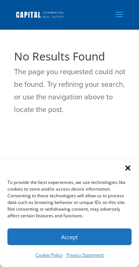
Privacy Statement (85, 255)
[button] (128, 168)
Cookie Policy (49, 255)
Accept (69, 237)
